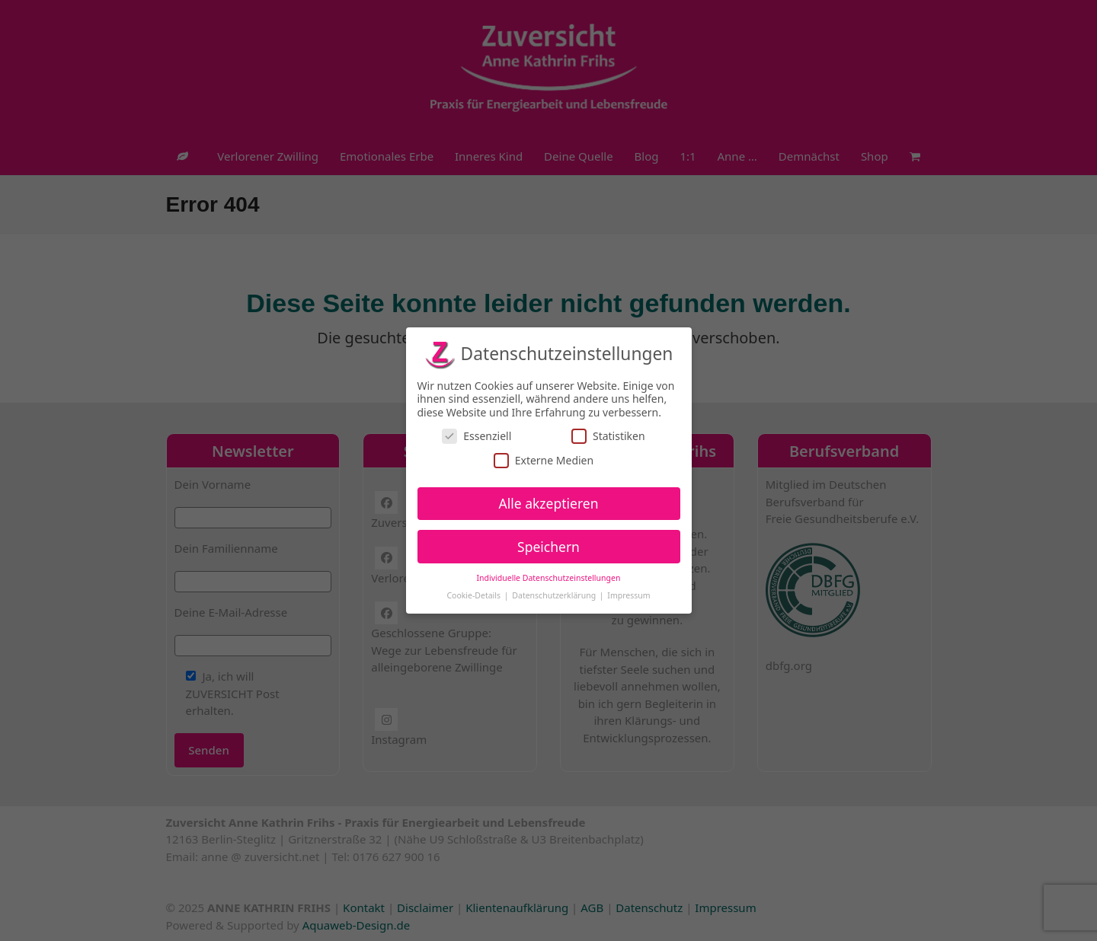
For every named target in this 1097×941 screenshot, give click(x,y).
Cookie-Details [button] (474, 595)
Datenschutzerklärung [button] (555, 595)
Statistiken (608, 436)
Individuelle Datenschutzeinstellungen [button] (549, 578)
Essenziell (476, 436)
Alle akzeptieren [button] (549, 502)
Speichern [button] (548, 546)
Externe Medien (543, 460)
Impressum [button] (628, 595)
